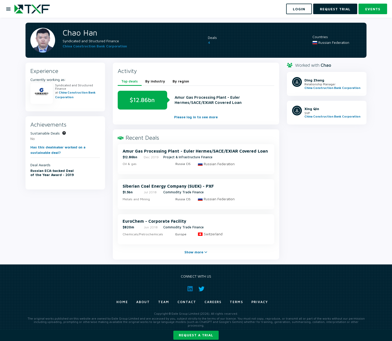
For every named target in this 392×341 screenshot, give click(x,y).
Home (122, 302)
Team (163, 302)
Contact (186, 302)
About (143, 302)
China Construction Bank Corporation (95, 46)
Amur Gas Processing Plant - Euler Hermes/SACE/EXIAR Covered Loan (195, 151)
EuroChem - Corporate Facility (154, 221)
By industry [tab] (155, 81)
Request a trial (196, 335)
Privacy (259, 302)
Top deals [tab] (129, 81)
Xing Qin (311, 109)
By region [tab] (181, 81)
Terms (236, 302)
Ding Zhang (314, 80)
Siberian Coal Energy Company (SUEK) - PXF (168, 186)
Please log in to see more (196, 117)
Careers (212, 302)
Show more (195, 252)
